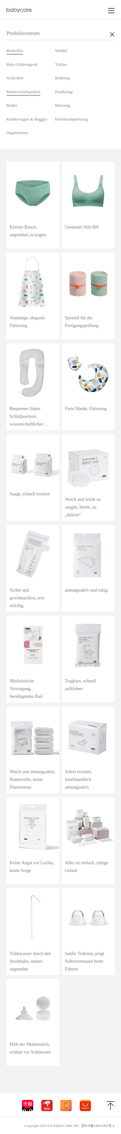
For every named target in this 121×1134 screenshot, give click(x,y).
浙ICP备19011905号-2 (98, 1126)
